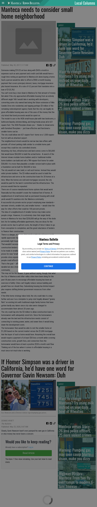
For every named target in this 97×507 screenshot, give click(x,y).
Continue (48, 266)
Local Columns (85, 3)
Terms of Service (50, 249)
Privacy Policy (45, 251)
